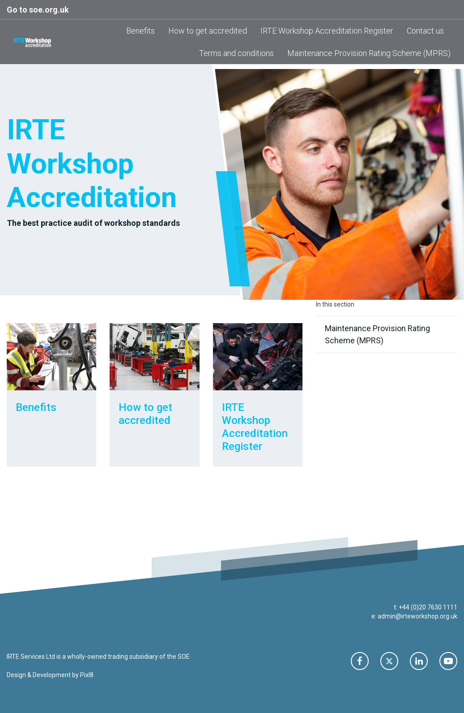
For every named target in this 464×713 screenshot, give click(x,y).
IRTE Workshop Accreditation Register (326, 30)
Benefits (140, 30)
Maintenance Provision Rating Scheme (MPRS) (369, 53)
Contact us (425, 30)
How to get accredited (207, 30)
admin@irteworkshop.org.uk (417, 616)
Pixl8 (87, 674)
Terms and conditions (236, 53)
